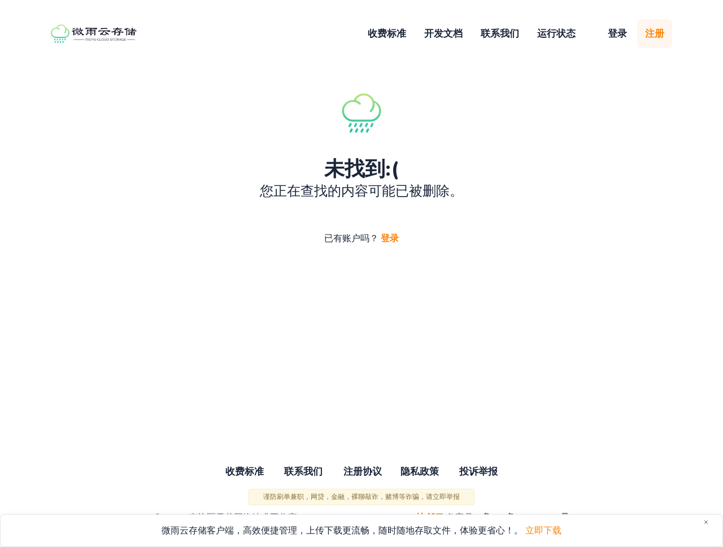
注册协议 (362, 472)
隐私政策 (422, 472)
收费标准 (387, 33)
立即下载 (543, 530)
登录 (617, 33)
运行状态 (556, 33)
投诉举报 (484, 472)
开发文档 (443, 33)
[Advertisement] (361, 356)
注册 (654, 33)
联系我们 (500, 33)
